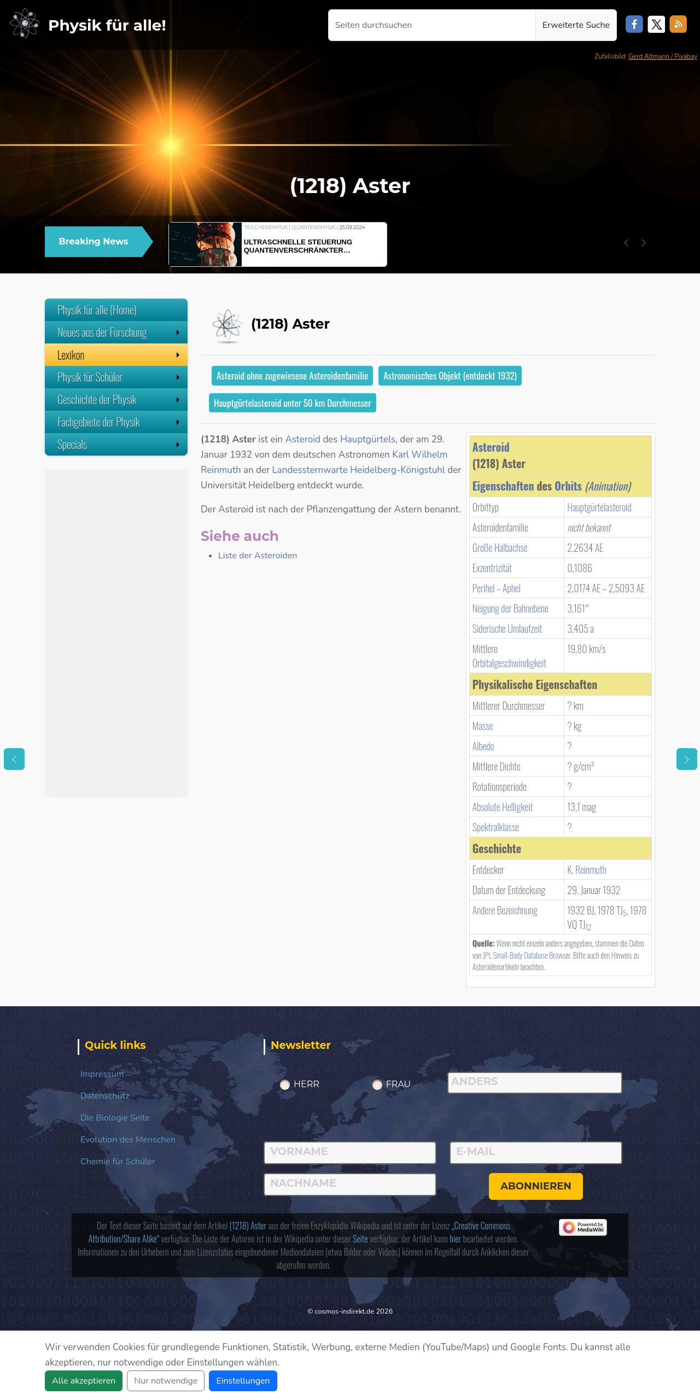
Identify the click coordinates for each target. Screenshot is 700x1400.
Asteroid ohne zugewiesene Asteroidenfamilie (292, 375)
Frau (398, 1084)
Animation (607, 485)
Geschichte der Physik (119, 399)
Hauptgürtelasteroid (599, 507)
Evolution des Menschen (128, 1140)
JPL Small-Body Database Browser (526, 955)
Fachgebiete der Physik (119, 421)
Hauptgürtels (367, 439)
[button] (626, 242)
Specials (119, 444)
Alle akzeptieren (83, 1381)
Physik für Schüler (119, 377)
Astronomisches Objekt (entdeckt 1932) (450, 375)
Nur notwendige (165, 1381)
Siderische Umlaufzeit (507, 628)
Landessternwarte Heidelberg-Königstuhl (358, 470)
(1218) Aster (247, 1225)
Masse (482, 726)
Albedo (483, 746)
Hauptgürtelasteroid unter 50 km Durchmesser (292, 403)
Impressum (102, 1074)
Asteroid (491, 447)
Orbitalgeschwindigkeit (509, 663)
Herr (306, 1084)
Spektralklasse (495, 827)
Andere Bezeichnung (505, 910)
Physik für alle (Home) (97, 309)
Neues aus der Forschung (119, 332)
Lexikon (119, 354)
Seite (360, 1238)
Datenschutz (105, 1096)
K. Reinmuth (586, 869)
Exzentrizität (492, 568)
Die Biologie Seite (115, 1118)
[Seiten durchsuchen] (432, 25)
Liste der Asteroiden (257, 556)
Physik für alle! (107, 25)
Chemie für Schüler (117, 1162)
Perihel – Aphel (496, 588)
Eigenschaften (503, 485)
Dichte (509, 766)
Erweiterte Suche (576, 25)
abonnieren (535, 1186)
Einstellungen (243, 1381)
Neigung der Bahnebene (510, 608)
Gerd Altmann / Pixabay (662, 56)
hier (455, 1238)
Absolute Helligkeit (502, 807)
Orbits (568, 485)
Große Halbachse (500, 547)
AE (599, 547)
